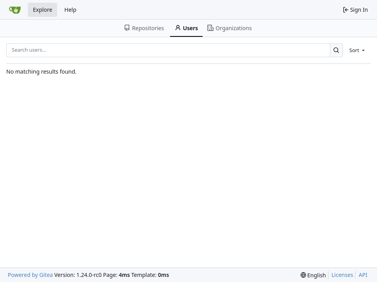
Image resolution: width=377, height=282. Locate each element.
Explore (42, 9)
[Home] (15, 10)
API (363, 274)
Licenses (342, 274)
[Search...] (336, 50)
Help (70, 9)
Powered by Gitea (30, 274)
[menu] (357, 50)
